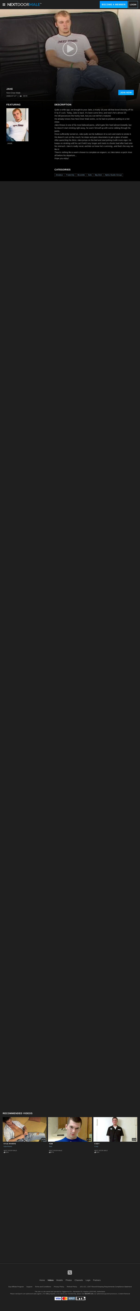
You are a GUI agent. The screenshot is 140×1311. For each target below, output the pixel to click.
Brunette (81, 175)
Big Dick (98, 175)
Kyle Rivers (10, 1144)
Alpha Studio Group (113, 175)
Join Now (126, 92)
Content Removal (124, 1294)
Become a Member (114, 4)
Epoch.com (21, 1294)
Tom (51, 1144)
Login (133, 4)
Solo (90, 175)
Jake (9, 143)
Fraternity (70, 175)
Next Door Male (10, 1150)
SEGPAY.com (89, 1294)
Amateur (59, 175)
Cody (97, 1144)
